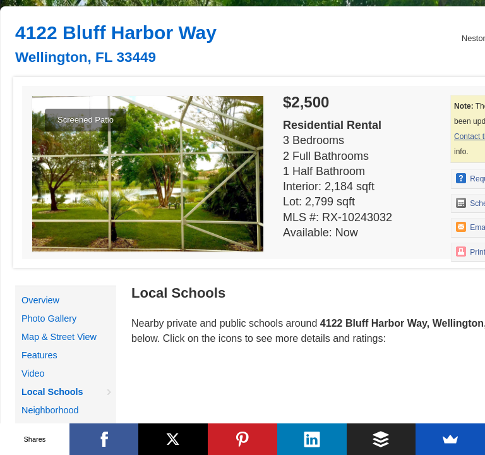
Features (39, 355)
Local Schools (52, 392)
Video (33, 373)
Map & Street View (59, 337)
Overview (40, 300)
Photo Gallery (48, 318)
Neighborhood (49, 410)
